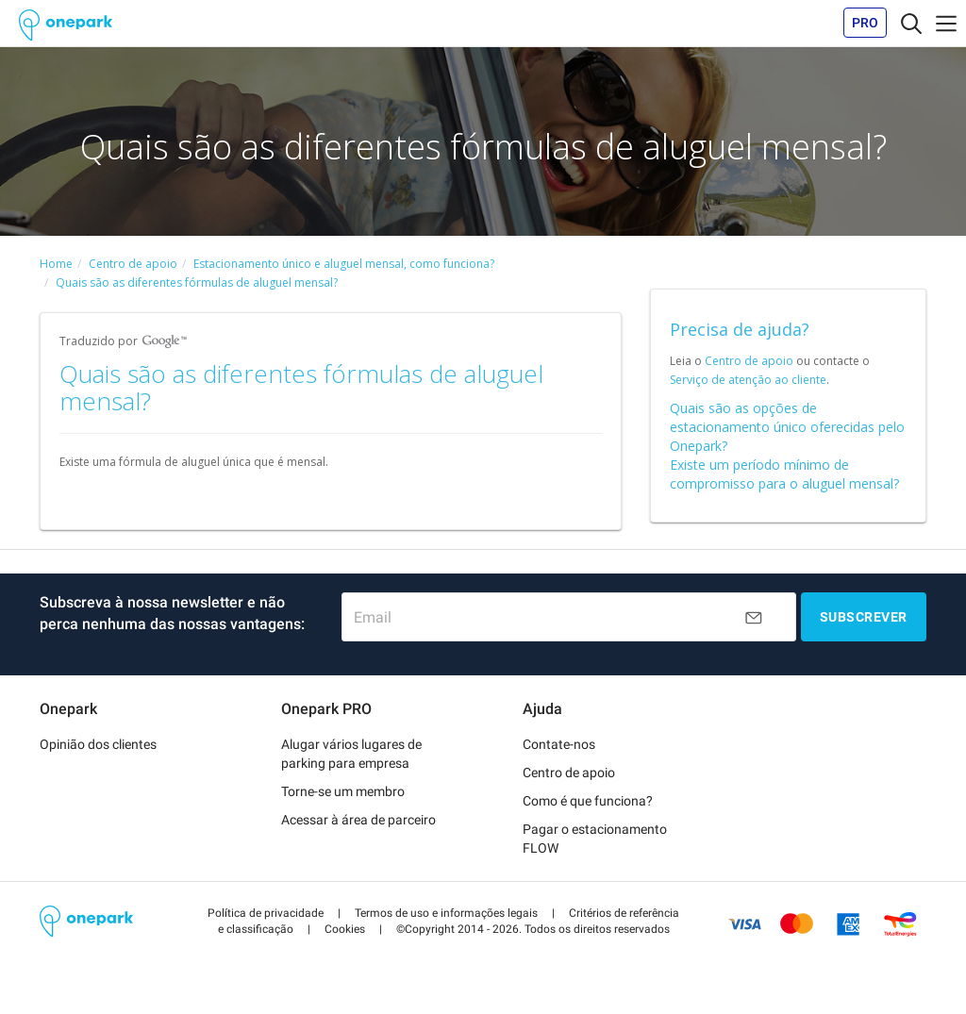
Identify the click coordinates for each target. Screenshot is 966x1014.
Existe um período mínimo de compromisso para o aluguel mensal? (784, 474)
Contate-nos (559, 744)
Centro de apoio (749, 361)
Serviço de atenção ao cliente (748, 380)
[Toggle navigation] (911, 23)
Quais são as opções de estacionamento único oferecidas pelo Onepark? (787, 427)
